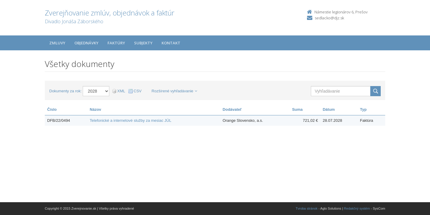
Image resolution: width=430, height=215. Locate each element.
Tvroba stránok (306, 208)
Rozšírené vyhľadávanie (174, 91)
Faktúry (116, 43)
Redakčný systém (357, 208)
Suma (297, 109)
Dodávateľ (232, 109)
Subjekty (143, 43)
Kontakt (171, 43)
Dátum (329, 109)
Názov (95, 109)
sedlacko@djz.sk (329, 18)
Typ (363, 109)
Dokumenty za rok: (65, 91)
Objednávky (86, 43)
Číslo (52, 109)
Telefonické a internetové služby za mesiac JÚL (130, 120)
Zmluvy (57, 43)
